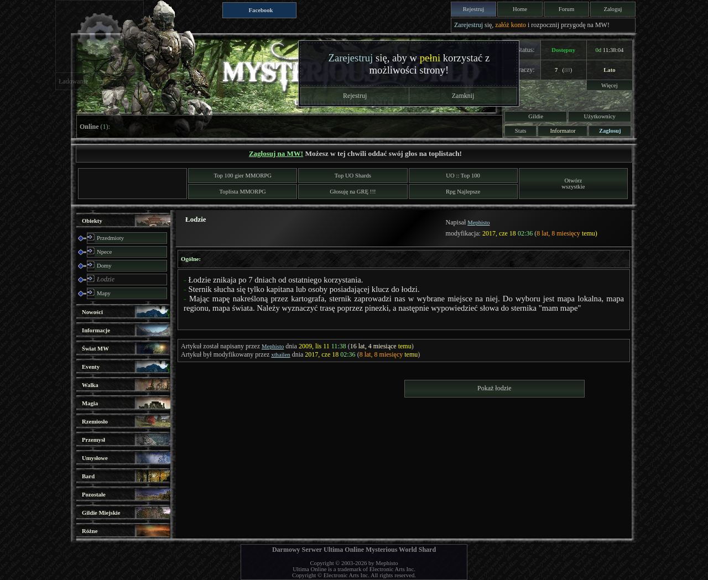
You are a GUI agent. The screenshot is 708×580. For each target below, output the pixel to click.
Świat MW (95, 349)
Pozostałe (94, 495)
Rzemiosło (95, 422)
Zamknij (463, 96)
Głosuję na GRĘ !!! (353, 192)
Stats (521, 131)
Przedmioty (110, 238)
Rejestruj (473, 9)
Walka (90, 385)
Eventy (91, 367)
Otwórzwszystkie (573, 183)
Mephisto (478, 223)
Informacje (96, 330)
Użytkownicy (600, 116)
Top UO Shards (353, 176)
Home (520, 9)
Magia (90, 403)
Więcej (609, 85)
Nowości (92, 312)
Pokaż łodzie (494, 388)
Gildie (535, 116)
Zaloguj (612, 9)
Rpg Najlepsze (463, 192)
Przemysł (93, 440)
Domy (104, 266)
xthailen (280, 355)
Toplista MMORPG (243, 192)
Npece (104, 252)
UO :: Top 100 (463, 176)
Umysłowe (95, 458)
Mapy (104, 293)
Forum (566, 9)
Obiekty (92, 221)
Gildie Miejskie (101, 513)
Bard (88, 476)
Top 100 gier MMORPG (243, 176)
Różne (89, 531)
